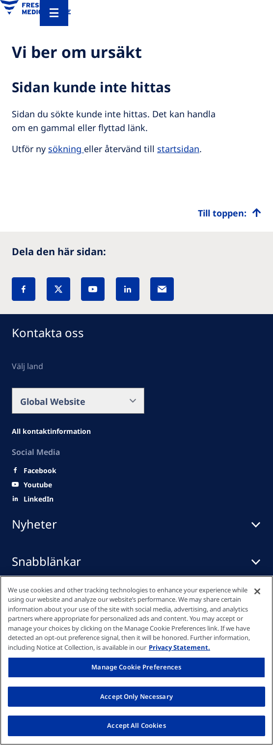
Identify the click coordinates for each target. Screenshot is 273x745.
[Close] (257, 591)
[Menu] (54, 13)
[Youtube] (38, 485)
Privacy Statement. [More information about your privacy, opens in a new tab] (179, 647)
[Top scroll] (229, 213)
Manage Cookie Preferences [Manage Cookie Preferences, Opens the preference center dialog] (136, 667)
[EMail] (162, 289)
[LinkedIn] (127, 289)
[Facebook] (23, 289)
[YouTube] (93, 289)
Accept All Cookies (136, 725)
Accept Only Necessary (136, 696)
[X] (58, 289)
